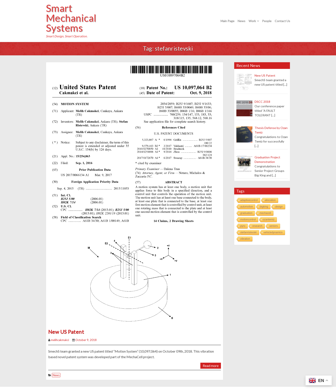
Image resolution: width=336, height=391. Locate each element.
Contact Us (282, 21)
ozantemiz (269, 219)
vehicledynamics (273, 232)
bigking (264, 206)
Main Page (227, 21)
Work (252, 21)
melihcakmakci (60, 340)
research (257, 225)
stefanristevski (248, 232)
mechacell (265, 213)
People (267, 21)
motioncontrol (248, 219)
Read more (211, 366)
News (241, 21)
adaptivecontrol (249, 200)
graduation (246, 213)
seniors (274, 225)
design (279, 206)
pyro (242, 225)
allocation (270, 200)
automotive (246, 206)
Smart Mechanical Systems (71, 18)
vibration (245, 238)
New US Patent (66, 332)
